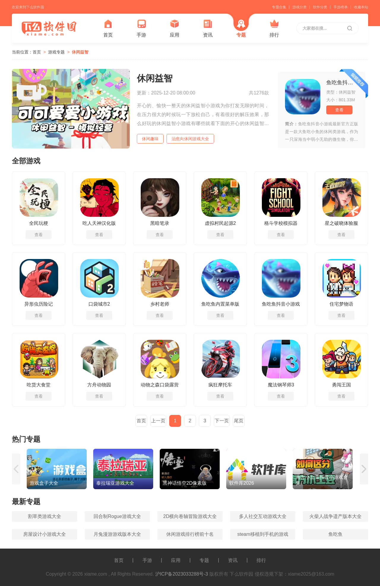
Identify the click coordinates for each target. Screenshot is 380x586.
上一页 (158, 420)
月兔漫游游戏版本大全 (117, 534)
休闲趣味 (150, 138)
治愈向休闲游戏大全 (190, 138)
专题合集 (279, 7)
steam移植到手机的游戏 (262, 534)
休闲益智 (80, 52)
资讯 (208, 28)
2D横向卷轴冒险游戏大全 (190, 516)
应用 (174, 28)
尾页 (238, 420)
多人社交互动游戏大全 (262, 516)
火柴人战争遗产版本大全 (335, 516)
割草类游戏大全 (44, 516)
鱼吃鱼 (335, 534)
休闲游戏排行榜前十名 (190, 534)
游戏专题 (56, 52)
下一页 (222, 420)
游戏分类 (299, 7)
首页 (108, 28)
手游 (141, 28)
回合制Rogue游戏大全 (117, 516)
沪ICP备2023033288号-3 (181, 573)
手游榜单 (340, 7)
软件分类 (320, 7)
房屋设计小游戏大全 (44, 534)
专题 (241, 28)
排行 (274, 28)
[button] (16, 469)
